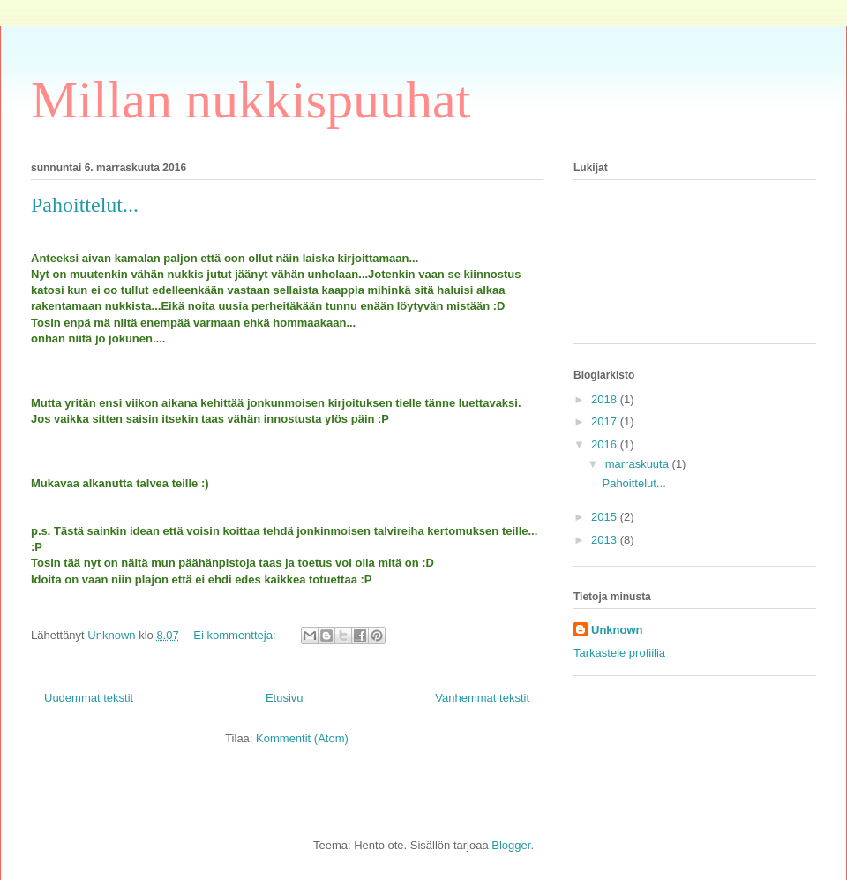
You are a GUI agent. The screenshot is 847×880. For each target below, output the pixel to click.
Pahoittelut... (85, 204)
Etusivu (285, 697)
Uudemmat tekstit (88, 697)
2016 (605, 444)
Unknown (617, 629)
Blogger (510, 845)
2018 (605, 399)
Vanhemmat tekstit (482, 697)
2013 (605, 539)
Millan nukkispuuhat (250, 100)
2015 (605, 516)
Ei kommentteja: (236, 635)
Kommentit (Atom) (302, 738)
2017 (605, 421)
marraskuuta (638, 463)
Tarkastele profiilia (619, 652)
